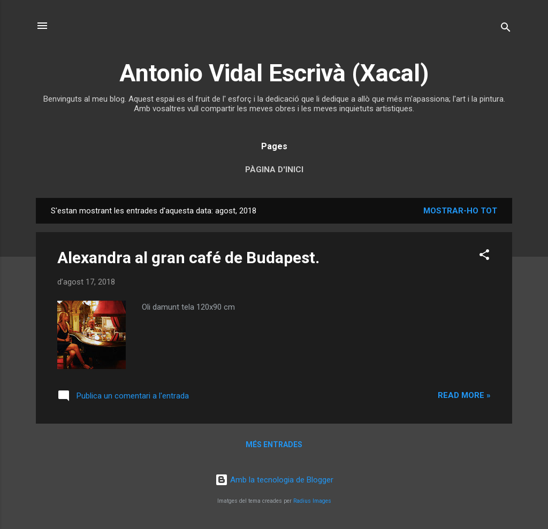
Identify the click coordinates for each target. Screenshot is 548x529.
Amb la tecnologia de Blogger (274, 480)
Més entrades (274, 444)
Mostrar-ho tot (460, 211)
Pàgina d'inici (274, 169)
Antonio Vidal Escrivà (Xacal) (274, 73)
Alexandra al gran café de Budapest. (188, 257)
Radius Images (312, 500)
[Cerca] (505, 29)
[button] (484, 256)
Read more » (464, 395)
